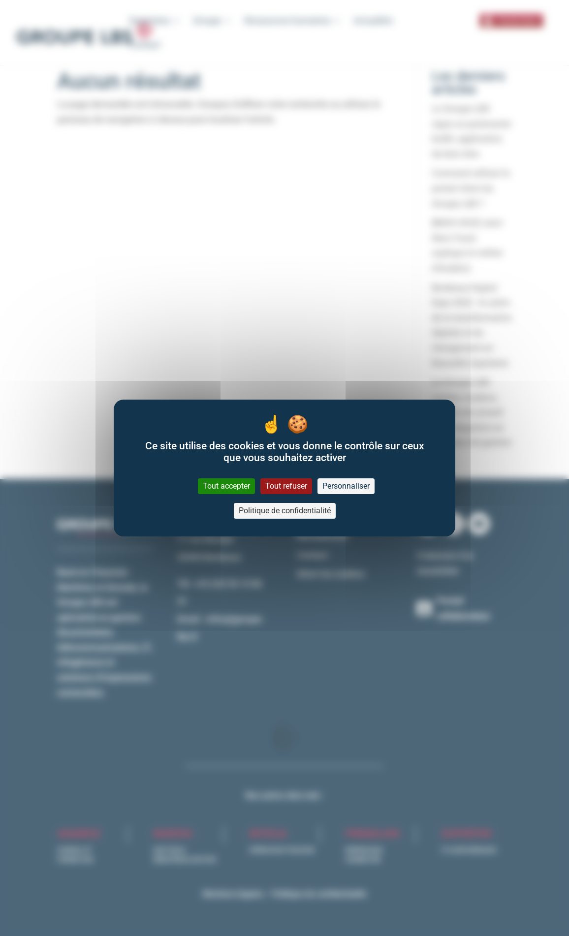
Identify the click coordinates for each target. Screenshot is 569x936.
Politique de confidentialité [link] (285, 510)
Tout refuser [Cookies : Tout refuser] (286, 486)
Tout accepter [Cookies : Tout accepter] (226, 486)
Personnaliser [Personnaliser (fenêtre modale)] (346, 486)
